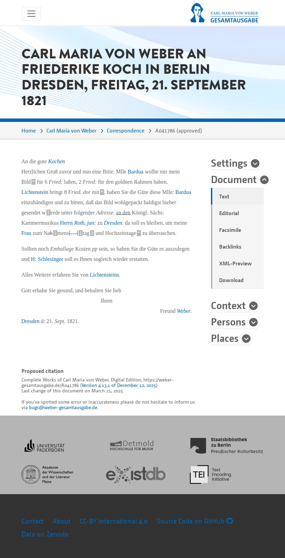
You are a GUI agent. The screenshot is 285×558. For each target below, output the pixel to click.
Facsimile (230, 229)
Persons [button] (228, 321)
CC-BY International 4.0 (114, 521)
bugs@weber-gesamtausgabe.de (63, 407)
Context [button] (228, 304)
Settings (229, 162)
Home (29, 130)
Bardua (135, 172)
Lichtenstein (35, 192)
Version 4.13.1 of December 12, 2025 (119, 385)
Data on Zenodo (45, 534)
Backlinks (230, 246)
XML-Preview (235, 263)
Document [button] (234, 178)
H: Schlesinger (47, 259)
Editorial (229, 213)
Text (224, 196)
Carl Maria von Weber (71, 130)
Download (231, 280)
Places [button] (225, 337)
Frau (26, 233)
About (62, 521)
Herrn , (78, 223)
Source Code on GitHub (195, 521)
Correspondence (125, 130)
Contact (33, 521)
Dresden (113, 223)
